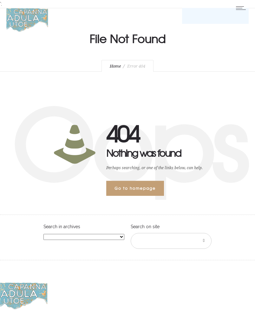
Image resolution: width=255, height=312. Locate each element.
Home (115, 66)
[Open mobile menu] (242, 8)
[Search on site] (171, 241)
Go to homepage (135, 188)
